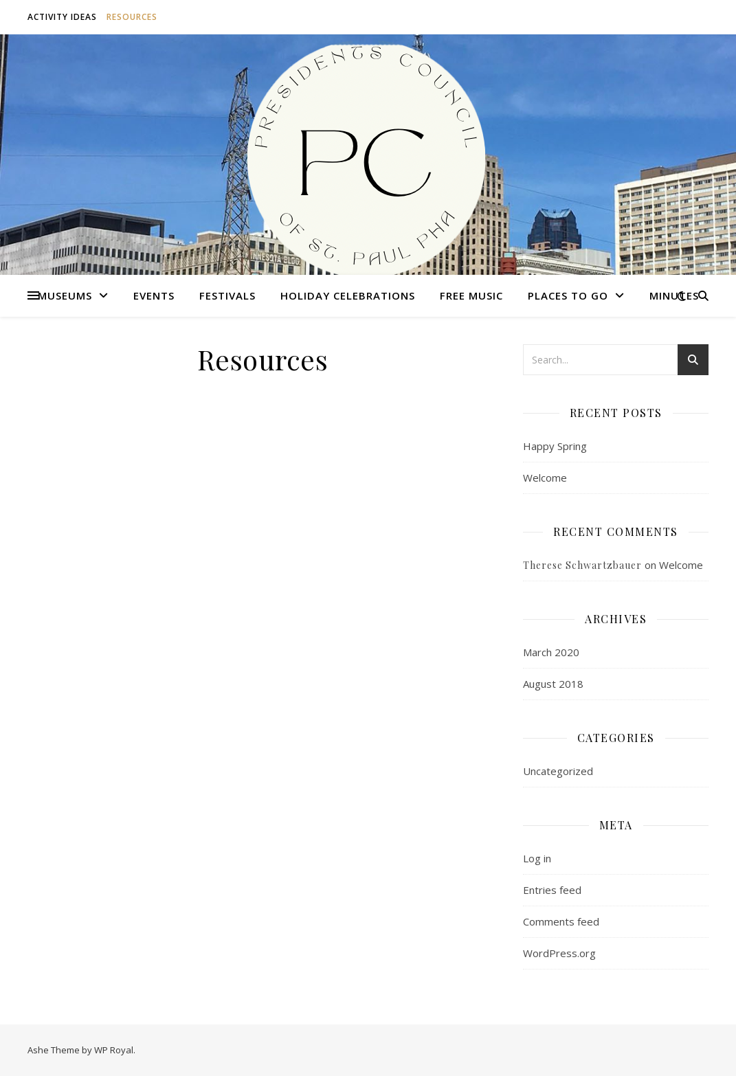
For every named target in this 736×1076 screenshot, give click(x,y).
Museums (65, 295)
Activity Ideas (62, 17)
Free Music (471, 295)
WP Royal (113, 1050)
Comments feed (561, 921)
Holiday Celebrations (347, 295)
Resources (132, 17)
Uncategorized (558, 771)
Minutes (674, 295)
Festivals (227, 295)
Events (154, 295)
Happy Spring (555, 446)
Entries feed (552, 890)
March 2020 (551, 652)
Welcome (545, 477)
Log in (537, 858)
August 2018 (553, 684)
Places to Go (568, 295)
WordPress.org (559, 953)
